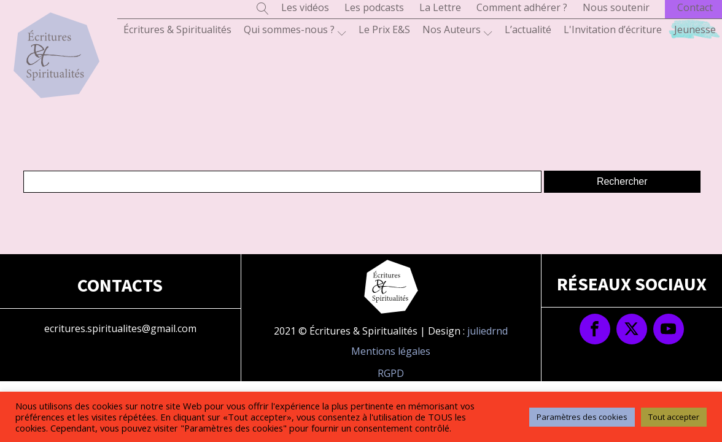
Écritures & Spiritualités (177, 29)
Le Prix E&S (384, 29)
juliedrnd (487, 331)
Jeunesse (695, 29)
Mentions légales (390, 351)
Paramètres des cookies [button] (582, 416)
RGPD (391, 373)
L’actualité (528, 29)
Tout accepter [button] (673, 416)
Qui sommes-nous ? (295, 30)
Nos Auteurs (457, 30)
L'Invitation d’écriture (613, 29)
